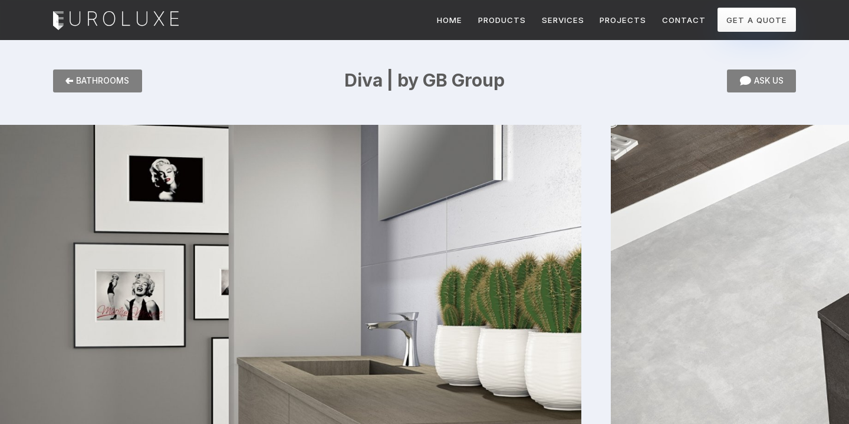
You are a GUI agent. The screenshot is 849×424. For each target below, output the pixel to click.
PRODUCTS (502, 20)
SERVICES (563, 20)
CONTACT (684, 20)
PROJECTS (623, 20)
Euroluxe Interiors (116, 21)
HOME (449, 20)
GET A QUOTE (756, 20)
